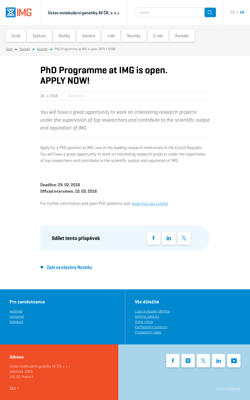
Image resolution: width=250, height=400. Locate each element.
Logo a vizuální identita (152, 311)
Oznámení (75, 95)
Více (13, 387)
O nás (158, 35)
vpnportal (17, 316)
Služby (64, 35)
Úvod (15, 35)
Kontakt (182, 35)
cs (232, 12)
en (242, 12)
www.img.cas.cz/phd (149, 203)
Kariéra (88, 35)
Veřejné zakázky (147, 316)
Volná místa (144, 321)
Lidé (111, 35)
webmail (16, 311)
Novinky (134, 35)
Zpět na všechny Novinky (66, 267)
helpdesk (16, 321)
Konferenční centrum (151, 326)
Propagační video (148, 332)
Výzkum (39, 35)
